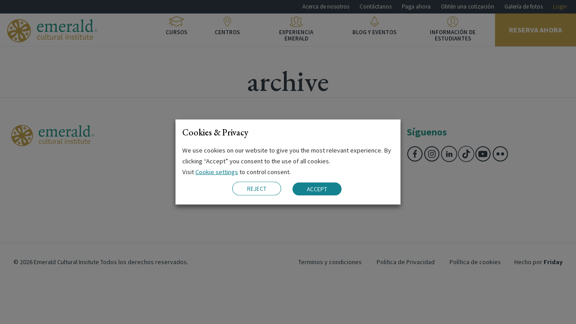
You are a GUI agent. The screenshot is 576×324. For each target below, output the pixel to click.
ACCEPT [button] (317, 189)
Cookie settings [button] (216, 172)
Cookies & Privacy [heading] (215, 132)
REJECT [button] (256, 189)
